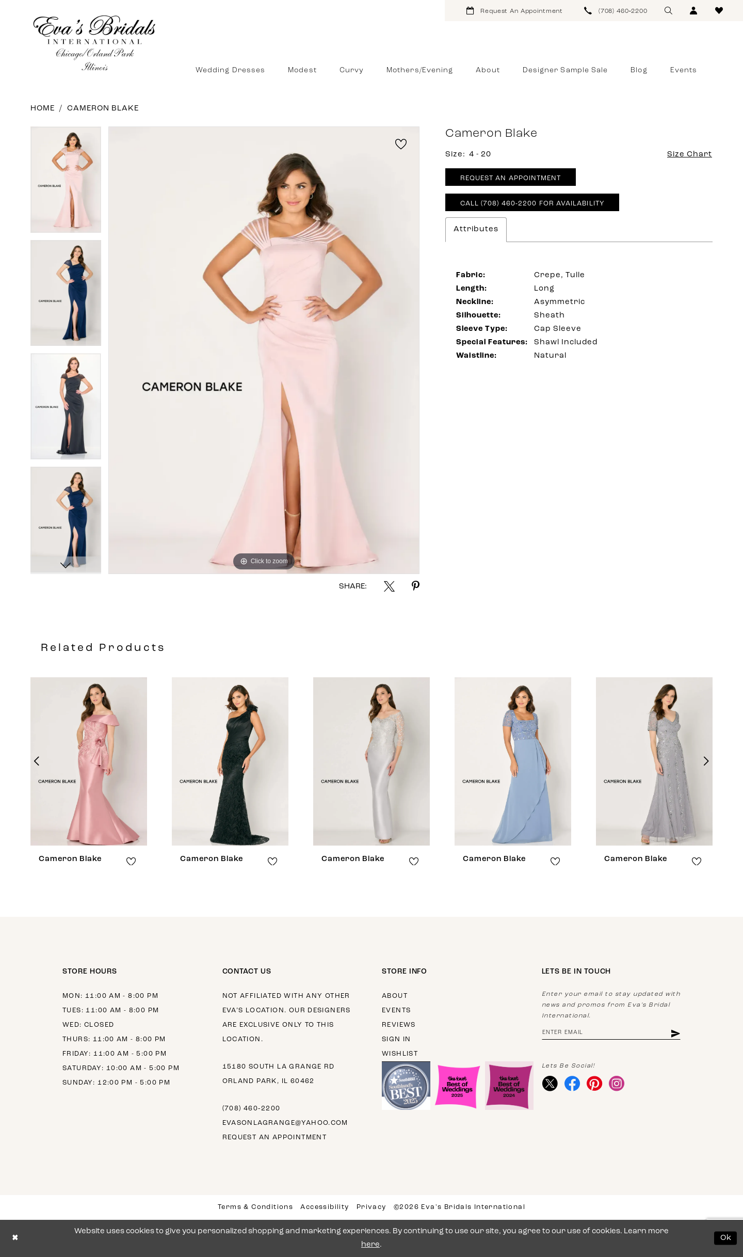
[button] (693, 10)
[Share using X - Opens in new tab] (389, 586)
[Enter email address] (611, 1033)
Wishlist (400, 1054)
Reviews (399, 1025)
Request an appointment (274, 1137)
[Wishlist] (719, 10)
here (370, 1245)
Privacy (371, 1207)
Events (396, 1010)
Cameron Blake (103, 109)
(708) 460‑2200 (251, 1108)
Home (42, 109)
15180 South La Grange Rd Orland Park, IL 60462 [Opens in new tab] (278, 1074)
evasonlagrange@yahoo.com (285, 1123)
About (395, 996)
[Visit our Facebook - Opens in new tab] (572, 1083)
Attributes (476, 229)
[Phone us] (616, 10)
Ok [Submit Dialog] (726, 1238)
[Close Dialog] (15, 1238)
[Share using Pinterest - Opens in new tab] (415, 586)
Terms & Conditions (255, 1207)
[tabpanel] (65, 183)
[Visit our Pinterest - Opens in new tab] (594, 1083)
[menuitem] (515, 10)
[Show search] (668, 10)
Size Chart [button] (689, 154)
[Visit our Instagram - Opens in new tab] (616, 1083)
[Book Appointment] (515, 10)
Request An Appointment (510, 178)
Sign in (396, 1039)
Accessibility (324, 1207)
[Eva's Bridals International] (94, 43)
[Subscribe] (674, 1033)
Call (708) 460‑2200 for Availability (532, 203)
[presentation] (88, 761)
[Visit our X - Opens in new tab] (550, 1083)
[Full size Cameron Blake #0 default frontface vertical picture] (264, 350)
